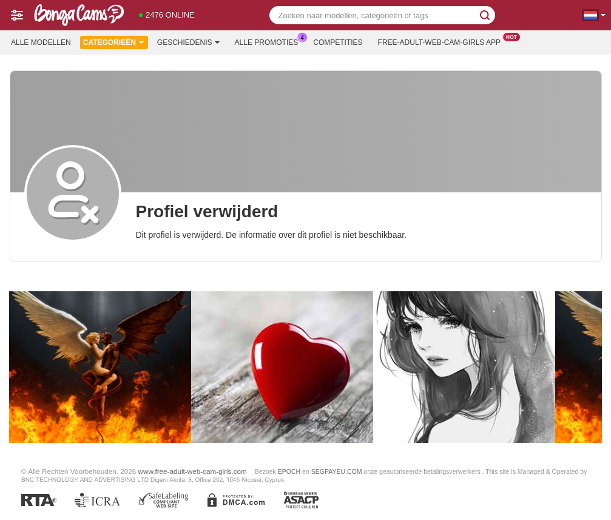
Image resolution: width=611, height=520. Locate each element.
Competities (337, 42)
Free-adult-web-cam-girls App (442, 41)
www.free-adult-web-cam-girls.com (192, 471)
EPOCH (289, 471)
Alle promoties (270, 41)
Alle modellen (41, 42)
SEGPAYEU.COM (336, 471)
